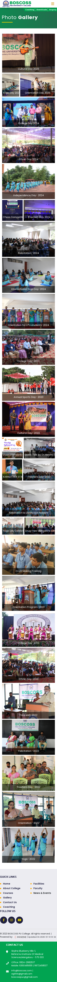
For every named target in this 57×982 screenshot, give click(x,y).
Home (6, 883)
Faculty (37, 888)
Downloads (41, 10)
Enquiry (52, 10)
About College (11, 888)
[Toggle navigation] (52, 4)
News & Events (42, 893)
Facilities (38, 883)
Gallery (7, 897)
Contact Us (10, 902)
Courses (8, 893)
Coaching (29, 10)
